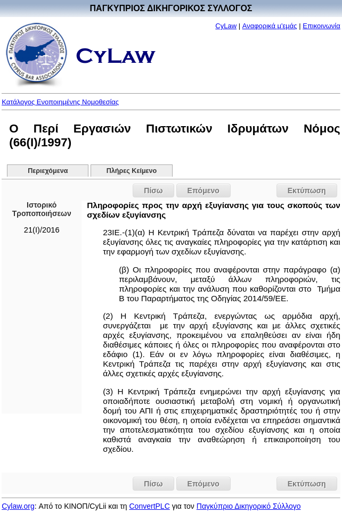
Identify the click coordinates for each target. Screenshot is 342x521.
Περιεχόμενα (48, 171)
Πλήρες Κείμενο (132, 171)
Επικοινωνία (321, 26)
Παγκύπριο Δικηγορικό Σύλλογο (249, 506)
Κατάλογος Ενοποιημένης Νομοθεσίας (60, 102)
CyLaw (226, 26)
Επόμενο (203, 190)
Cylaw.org (18, 506)
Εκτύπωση (307, 190)
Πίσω (153, 190)
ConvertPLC (149, 506)
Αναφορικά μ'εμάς (269, 26)
